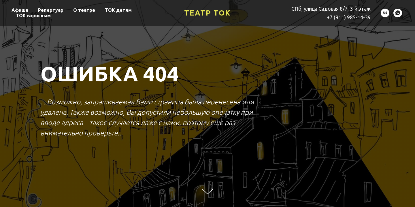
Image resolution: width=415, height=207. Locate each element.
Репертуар (50, 10)
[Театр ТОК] (385, 13)
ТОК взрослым (33, 15)
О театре (84, 10)
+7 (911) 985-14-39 (349, 17)
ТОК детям (118, 10)
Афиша (20, 10)
